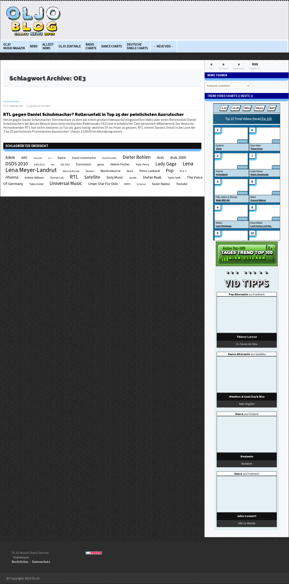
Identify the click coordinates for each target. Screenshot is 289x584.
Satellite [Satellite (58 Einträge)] (92, 177)
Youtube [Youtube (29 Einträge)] (181, 184)
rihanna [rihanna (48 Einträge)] (12, 177)
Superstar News (11, 101)
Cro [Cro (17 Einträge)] (49, 158)
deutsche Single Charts (137, 46)
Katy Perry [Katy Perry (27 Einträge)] (142, 164)
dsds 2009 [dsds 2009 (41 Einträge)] (178, 157)
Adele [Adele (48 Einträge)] (10, 157)
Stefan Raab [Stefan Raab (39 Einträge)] (152, 177)
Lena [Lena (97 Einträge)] (188, 163)
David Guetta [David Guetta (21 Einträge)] (109, 157)
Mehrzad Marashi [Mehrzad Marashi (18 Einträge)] (71, 171)
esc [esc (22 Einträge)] (52, 164)
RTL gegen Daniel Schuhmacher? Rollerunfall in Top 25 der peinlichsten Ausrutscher (93, 114)
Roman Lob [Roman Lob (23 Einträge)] (57, 177)
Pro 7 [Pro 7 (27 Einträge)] (183, 171)
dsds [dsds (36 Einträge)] (160, 157)
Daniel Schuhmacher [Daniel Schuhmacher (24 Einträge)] (84, 158)
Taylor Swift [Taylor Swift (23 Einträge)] (174, 177)
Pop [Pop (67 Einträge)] (170, 170)
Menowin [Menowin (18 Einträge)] (90, 171)
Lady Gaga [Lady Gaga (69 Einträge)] (165, 164)
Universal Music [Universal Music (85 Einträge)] (65, 183)
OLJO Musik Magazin (14, 46)
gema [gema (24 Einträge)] (100, 164)
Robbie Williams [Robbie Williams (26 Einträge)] (34, 177)
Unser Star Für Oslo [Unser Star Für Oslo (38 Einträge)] (103, 183)
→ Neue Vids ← (163, 46)
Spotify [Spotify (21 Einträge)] (133, 177)
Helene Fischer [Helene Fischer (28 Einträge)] (120, 164)
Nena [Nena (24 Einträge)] (130, 171)
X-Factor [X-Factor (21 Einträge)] (141, 184)
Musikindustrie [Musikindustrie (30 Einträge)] (110, 171)
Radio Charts (91, 46)
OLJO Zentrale (70, 46)
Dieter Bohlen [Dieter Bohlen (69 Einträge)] (137, 157)
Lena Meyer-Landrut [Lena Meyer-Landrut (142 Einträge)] (31, 170)
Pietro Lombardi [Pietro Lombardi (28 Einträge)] (149, 171)
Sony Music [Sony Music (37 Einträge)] (114, 177)
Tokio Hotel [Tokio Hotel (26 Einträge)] (36, 184)
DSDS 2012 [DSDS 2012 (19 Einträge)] (39, 164)
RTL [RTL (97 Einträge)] (74, 176)
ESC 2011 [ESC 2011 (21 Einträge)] (65, 164)
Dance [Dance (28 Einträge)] (62, 158)
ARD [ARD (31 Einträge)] (24, 157)
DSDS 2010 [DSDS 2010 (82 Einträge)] (16, 163)
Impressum (21, 557)
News (34, 46)
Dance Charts (111, 46)
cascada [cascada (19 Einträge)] (37, 158)
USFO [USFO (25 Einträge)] (127, 184)
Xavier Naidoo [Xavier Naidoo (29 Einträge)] (161, 184)
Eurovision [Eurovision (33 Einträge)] (83, 164)
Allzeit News (48, 46)
